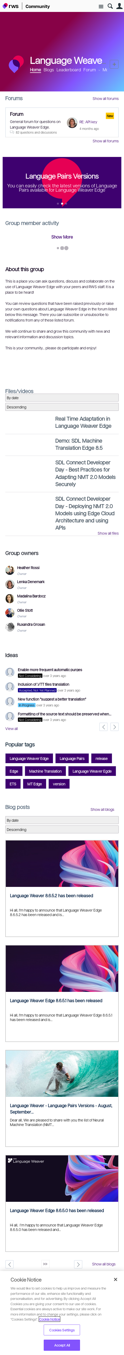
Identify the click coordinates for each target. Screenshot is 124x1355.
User (119, 6)
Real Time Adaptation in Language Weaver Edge (83, 422)
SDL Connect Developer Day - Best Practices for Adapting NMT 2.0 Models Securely (85, 473)
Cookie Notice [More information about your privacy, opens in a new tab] (49, 1319)
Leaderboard (69, 69)
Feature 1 (62, 204)
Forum (89, 69)
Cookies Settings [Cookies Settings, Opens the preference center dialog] (62, 1330)
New (114, 64)
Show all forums (106, 98)
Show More (62, 237)
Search (110, 6)
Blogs (49, 69)
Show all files (108, 533)
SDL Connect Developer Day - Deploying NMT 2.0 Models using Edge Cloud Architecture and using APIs (85, 513)
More (107, 69)
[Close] (115, 1279)
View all (11, 728)
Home (35, 69)
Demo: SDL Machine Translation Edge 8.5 (78, 444)
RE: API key (88, 121)
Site (101, 6)
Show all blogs (102, 809)
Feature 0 (58, 204)
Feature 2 (66, 204)
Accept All (62, 1345)
